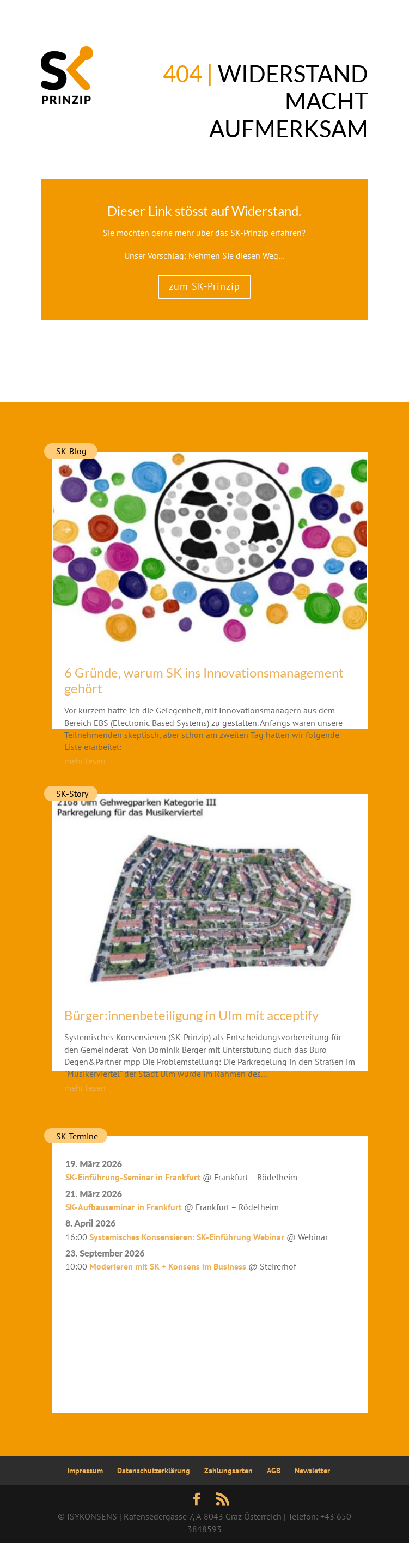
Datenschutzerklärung (153, 1470)
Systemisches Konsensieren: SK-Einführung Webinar (186, 1236)
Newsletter (312, 1470)
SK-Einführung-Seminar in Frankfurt (132, 1177)
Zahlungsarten (228, 1470)
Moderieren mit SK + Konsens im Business (167, 1266)
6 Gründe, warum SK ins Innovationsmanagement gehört (204, 680)
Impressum (85, 1470)
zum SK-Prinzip (204, 286)
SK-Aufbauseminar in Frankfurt (123, 1207)
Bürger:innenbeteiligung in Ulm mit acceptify (191, 1015)
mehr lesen (85, 760)
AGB (273, 1470)
